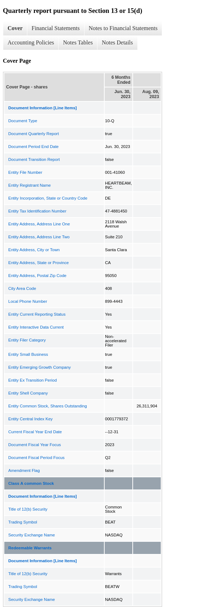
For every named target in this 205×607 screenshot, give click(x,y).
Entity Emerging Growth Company (39, 367)
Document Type (22, 121)
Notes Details (117, 42)
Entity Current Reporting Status (36, 314)
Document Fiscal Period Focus (36, 457)
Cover (15, 28)
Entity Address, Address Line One (39, 224)
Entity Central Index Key (30, 419)
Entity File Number (25, 172)
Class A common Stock (31, 483)
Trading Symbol (22, 522)
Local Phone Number (27, 301)
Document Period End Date (33, 146)
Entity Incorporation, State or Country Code (47, 198)
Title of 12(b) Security (27, 509)
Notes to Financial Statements (123, 28)
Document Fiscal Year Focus (34, 445)
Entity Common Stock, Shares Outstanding (47, 406)
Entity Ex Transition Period (32, 380)
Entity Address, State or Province (38, 263)
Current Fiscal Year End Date (35, 432)
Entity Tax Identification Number (37, 211)
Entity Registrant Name (29, 185)
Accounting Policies (31, 42)
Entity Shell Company (28, 393)
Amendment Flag (24, 470)
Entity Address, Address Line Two (38, 237)
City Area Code (22, 288)
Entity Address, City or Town (34, 250)
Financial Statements (56, 28)
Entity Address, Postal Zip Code (37, 275)
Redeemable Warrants (29, 548)
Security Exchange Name (31, 535)
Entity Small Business (28, 354)
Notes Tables (78, 42)
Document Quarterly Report (33, 134)
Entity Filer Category (27, 340)
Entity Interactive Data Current (36, 327)
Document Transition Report (34, 159)
